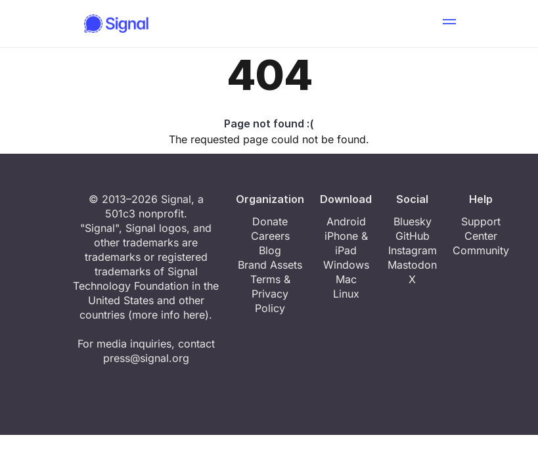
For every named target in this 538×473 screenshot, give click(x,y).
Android (346, 221)
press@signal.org (146, 358)
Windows (346, 264)
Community (481, 250)
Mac (346, 279)
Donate (270, 221)
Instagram (412, 250)
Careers (270, 235)
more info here (168, 314)
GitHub (412, 235)
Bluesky (412, 221)
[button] (449, 24)
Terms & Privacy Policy (270, 294)
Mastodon (412, 264)
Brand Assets (270, 264)
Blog (270, 250)
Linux (346, 293)
